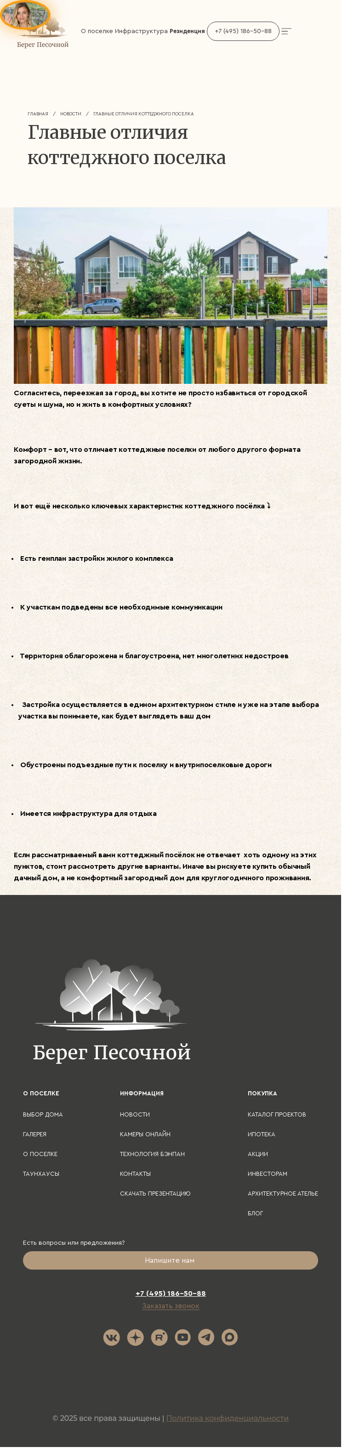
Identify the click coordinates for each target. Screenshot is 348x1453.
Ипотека (261, 1134)
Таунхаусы (41, 1174)
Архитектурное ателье (283, 1194)
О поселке (40, 1154)
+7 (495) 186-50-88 (243, 31)
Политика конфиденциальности (227, 1418)
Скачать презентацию (155, 1194)
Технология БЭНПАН (152, 1154)
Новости (70, 114)
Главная (38, 114)
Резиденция (187, 31)
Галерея (34, 1134)
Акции (258, 1154)
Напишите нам (170, 1260)
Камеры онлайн (145, 1134)
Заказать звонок (171, 1306)
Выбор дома (43, 1114)
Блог (255, 1213)
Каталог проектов (277, 1114)
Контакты (135, 1174)
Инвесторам (267, 1174)
